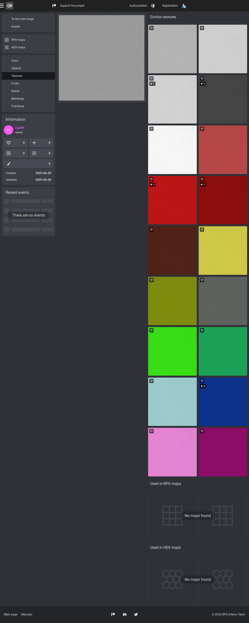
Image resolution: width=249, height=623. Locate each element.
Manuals (26, 614)
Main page (10, 614)
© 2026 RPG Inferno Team (228, 614)
